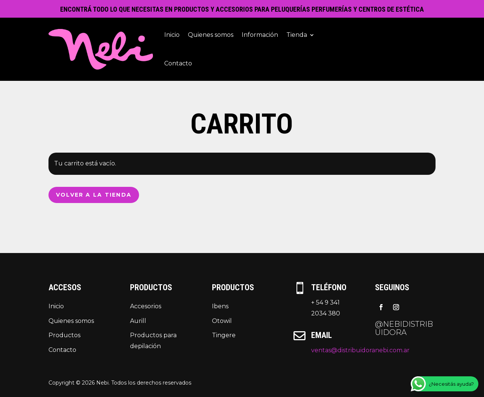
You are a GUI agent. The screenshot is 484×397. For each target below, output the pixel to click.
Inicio (172, 34)
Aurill (138, 320)
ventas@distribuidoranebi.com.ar (360, 350)
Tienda (296, 34)
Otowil (222, 320)
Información (260, 34)
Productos (64, 335)
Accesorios (145, 306)
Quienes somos (210, 34)
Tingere (224, 335)
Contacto (178, 63)
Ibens (220, 306)
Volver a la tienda (94, 194)
